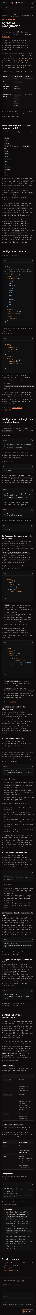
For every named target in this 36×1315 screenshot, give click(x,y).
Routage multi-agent (11, 1271)
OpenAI (22, 68)
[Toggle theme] (33, 3)
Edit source (7, 1285)
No (23, 1280)
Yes (18, 1280)
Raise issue (17, 1285)
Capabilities (6, 15)
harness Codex (24, 61)
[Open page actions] (32, 15)
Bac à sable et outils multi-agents (18, 1303)
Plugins (13, 702)
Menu (4, 3)
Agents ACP (18, 1295)
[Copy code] (31, 260)
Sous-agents (8, 1268)
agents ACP (6, 37)
